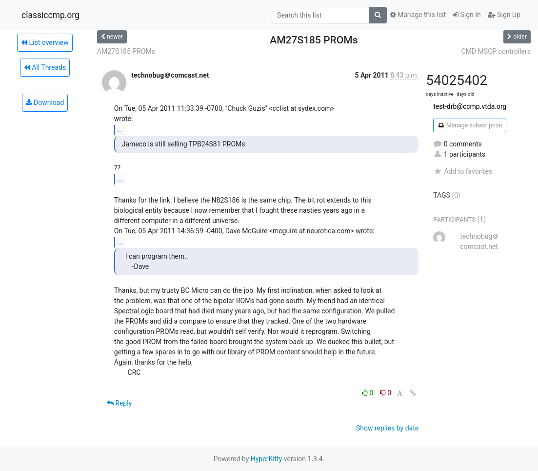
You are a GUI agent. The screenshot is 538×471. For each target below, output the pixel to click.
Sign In (467, 15)
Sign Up (504, 15)
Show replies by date (387, 428)
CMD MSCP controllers (496, 51)
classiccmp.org (50, 15)
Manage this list (418, 15)
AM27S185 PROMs (126, 51)
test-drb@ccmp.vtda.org (469, 106)
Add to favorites (462, 171)
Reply (119, 403)
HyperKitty (266, 459)
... (120, 129)
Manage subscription (469, 125)
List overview (45, 42)
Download (45, 102)
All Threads (45, 67)
